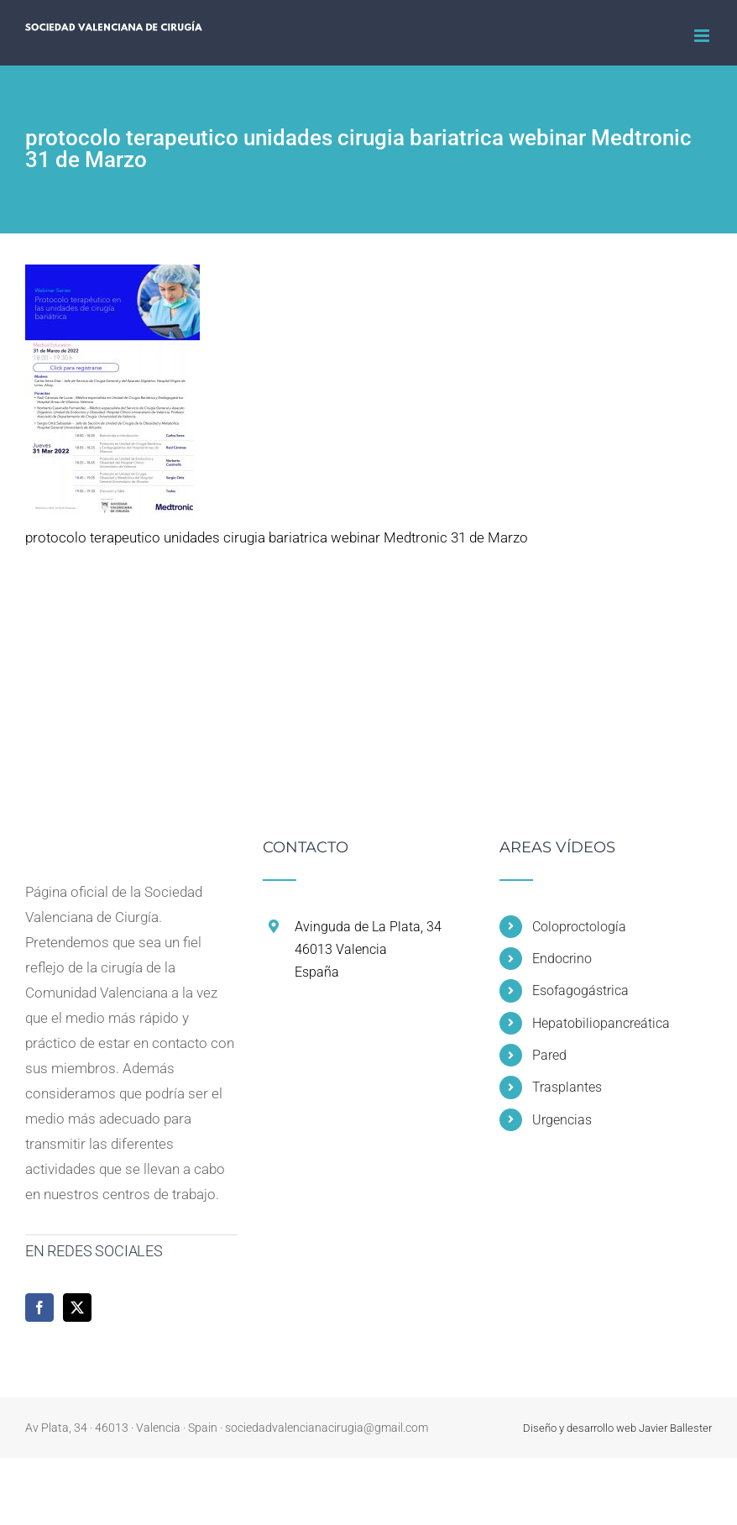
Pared (549, 1055)
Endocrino (562, 959)
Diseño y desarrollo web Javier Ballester (617, 1428)
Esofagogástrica (580, 990)
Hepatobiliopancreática (601, 1023)
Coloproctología (579, 927)
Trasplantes (567, 1087)
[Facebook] (39, 1307)
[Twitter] (77, 1307)
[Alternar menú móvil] (703, 36)
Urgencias (562, 1120)
